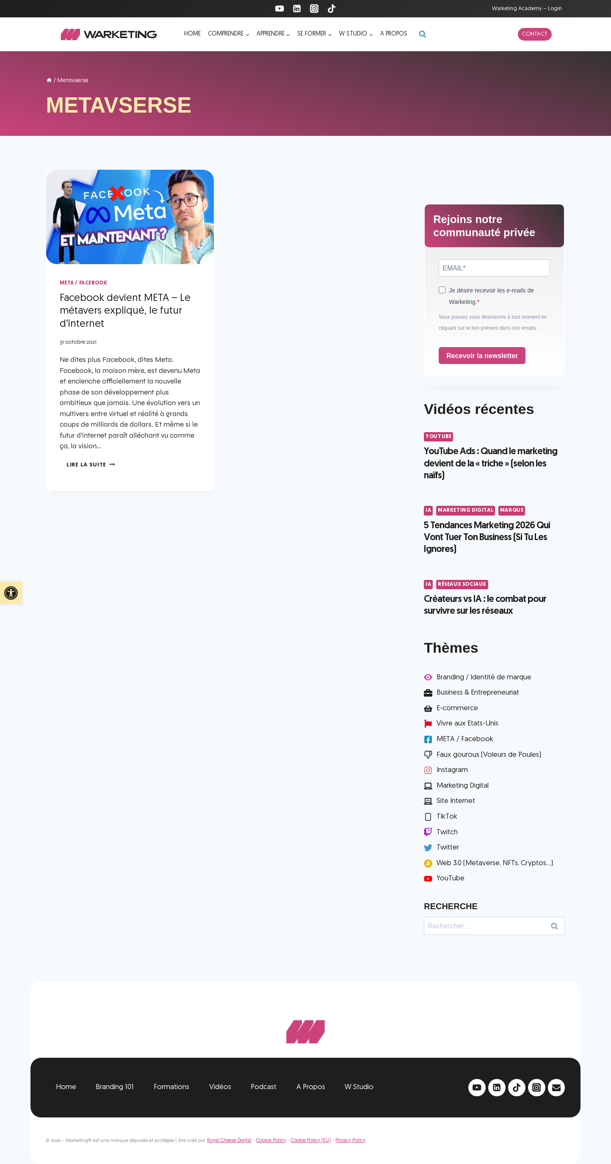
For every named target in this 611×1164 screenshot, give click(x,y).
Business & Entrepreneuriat (478, 692)
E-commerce (457, 708)
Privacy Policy (350, 1140)
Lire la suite (90, 465)
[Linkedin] (297, 8)
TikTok (447, 816)
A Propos (310, 1087)
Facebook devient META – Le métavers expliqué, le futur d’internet (125, 311)
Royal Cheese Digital (229, 1140)
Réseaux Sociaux (462, 584)
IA (428, 510)
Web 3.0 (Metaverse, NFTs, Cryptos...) (495, 863)
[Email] (556, 1087)
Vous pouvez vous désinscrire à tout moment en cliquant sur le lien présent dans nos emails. (493, 322)
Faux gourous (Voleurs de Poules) (489, 755)
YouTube (438, 436)
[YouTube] (279, 8)
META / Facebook (84, 283)
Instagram (452, 770)
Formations (171, 1087)
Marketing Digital (465, 510)
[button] (11, 593)
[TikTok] (331, 8)
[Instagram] (314, 8)
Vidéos (220, 1087)
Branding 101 (115, 1087)
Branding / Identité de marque (484, 677)
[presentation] (130, 217)
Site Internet (456, 801)
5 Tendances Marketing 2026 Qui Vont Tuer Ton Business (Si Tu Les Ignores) (487, 538)
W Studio (359, 1087)
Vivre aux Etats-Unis (467, 723)
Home (192, 34)
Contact (534, 34)
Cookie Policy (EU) (310, 1140)
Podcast (263, 1087)
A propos (393, 34)
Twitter (448, 847)
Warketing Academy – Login (527, 8)
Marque (512, 510)
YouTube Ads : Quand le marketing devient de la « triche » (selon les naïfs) (490, 464)
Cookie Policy (271, 1140)
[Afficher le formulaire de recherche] (422, 34)
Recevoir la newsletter (482, 355)
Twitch (447, 832)
